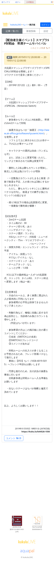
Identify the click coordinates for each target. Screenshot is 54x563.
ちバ (25, 24)
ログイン (45, 24)
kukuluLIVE (15, 24)
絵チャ (18, 2)
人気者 (42, 48)
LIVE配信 (30, 2)
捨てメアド (6, 2)
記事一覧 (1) (12, 31)
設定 (46, 31)
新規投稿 (31, 31)
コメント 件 (13, 438)
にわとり (35, 48)
